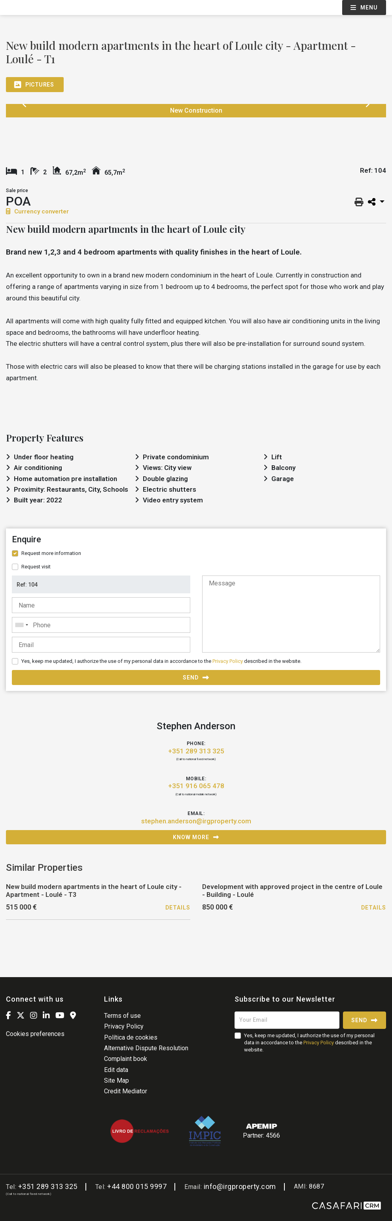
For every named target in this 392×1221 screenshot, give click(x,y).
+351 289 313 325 (196, 751)
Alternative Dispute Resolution (146, 1048)
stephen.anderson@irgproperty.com (196, 821)
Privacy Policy (227, 661)
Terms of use (122, 1015)
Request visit (36, 567)
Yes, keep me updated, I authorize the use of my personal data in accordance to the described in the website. (161, 661)
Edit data (116, 1070)
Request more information (51, 553)
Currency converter (37, 211)
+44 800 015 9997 (137, 1186)
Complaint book (125, 1058)
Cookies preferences (35, 1034)
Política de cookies (130, 1037)
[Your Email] (287, 1020)
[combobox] (101, 624)
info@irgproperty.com (240, 1186)
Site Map (116, 1080)
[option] (42, 134)
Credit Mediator (125, 1091)
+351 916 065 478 (196, 786)
